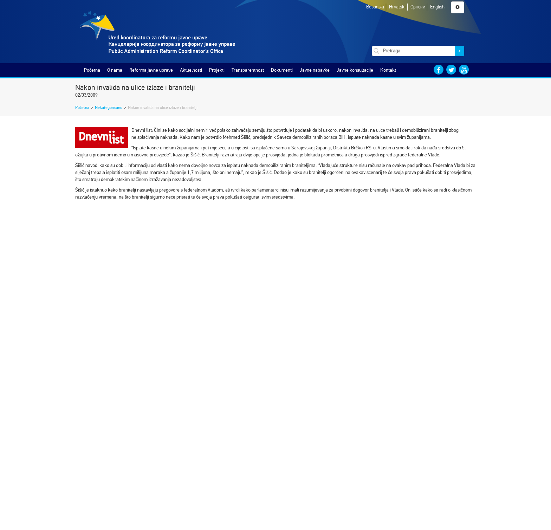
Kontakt (388, 70)
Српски (417, 7)
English (437, 7)
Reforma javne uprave (151, 70)
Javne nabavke (315, 70)
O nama (114, 70)
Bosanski (375, 7)
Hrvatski (397, 7)
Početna (92, 70)
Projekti (217, 70)
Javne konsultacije (355, 70)
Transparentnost (248, 70)
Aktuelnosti (191, 70)
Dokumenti (282, 70)
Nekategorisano (108, 107)
